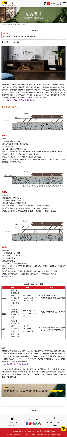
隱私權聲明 (17, 434)
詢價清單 (44, 3)
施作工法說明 (21, 24)
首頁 (2, 24)
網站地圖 (9, 434)
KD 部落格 (13, 24)
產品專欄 (7, 24)
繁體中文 (53, 3)
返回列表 (33, 30)
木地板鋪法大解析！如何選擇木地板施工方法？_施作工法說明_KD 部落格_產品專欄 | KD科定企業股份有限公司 (9, 3)
